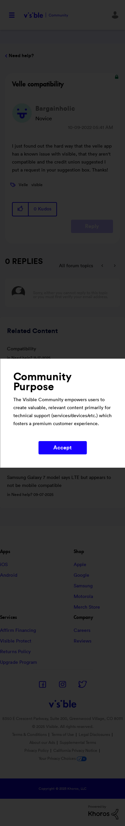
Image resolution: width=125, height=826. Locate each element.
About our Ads (42, 743)
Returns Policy (15, 651)
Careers (82, 630)
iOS (4, 564)
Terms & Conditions (29, 735)
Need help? (21, 56)
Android (8, 575)
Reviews (83, 641)
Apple (80, 564)
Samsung (83, 586)
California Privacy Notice (75, 751)
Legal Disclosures (94, 735)
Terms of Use (62, 735)
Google (82, 575)
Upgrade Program (18, 662)
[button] (21, 209)
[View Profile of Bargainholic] (55, 108)
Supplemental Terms (78, 743)
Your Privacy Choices (63, 759)
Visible (46, 15)
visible (37, 185)
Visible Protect (16, 641)
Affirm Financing (18, 630)
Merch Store (87, 607)
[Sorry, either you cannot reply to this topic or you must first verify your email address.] (71, 292)
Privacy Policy (36, 751)
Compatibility (21, 349)
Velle (23, 185)
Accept (62, 447)
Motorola (83, 596)
